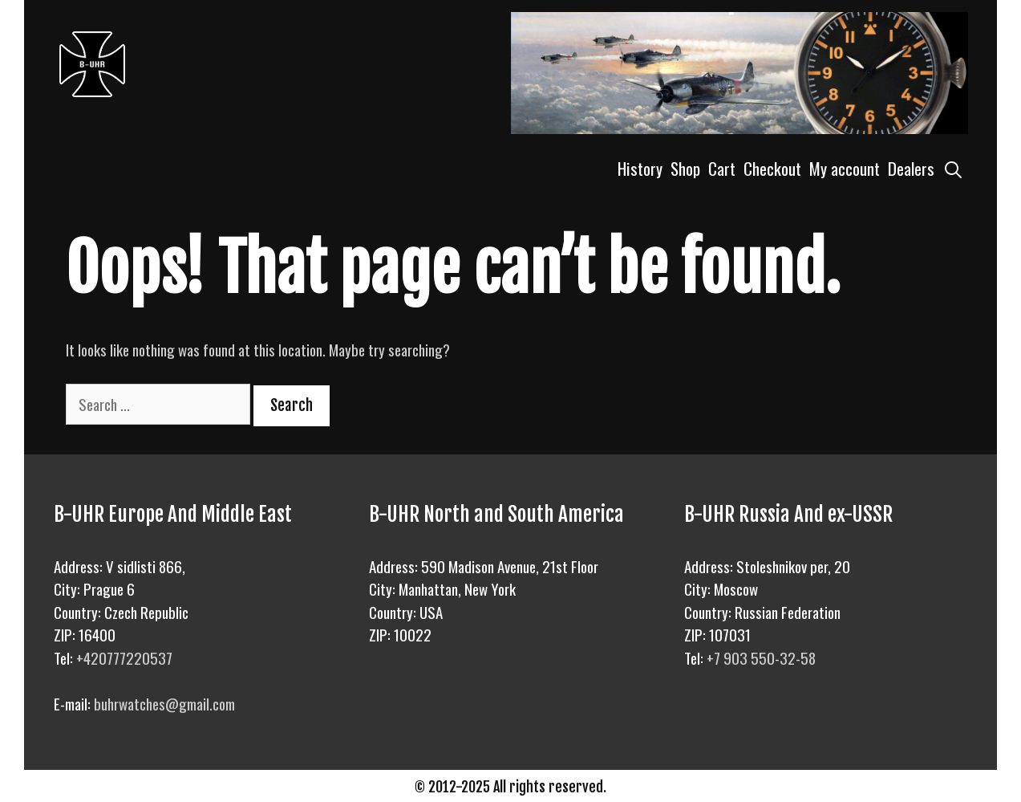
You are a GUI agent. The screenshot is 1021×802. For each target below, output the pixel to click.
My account (844, 168)
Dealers (911, 168)
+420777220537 (124, 657)
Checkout (772, 168)
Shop (685, 168)
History (640, 168)
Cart (721, 168)
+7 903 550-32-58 (761, 657)
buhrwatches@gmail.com (164, 703)
